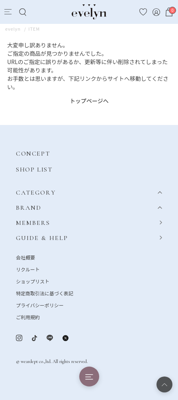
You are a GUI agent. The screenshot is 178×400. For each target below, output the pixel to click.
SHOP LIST (34, 170)
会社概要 (25, 257)
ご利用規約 (28, 317)
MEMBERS (33, 223)
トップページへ (89, 101)
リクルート (28, 269)
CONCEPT (33, 154)
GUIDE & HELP (42, 238)
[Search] (22, 12)
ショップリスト (32, 281)
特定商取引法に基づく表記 (44, 293)
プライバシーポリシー (40, 305)
